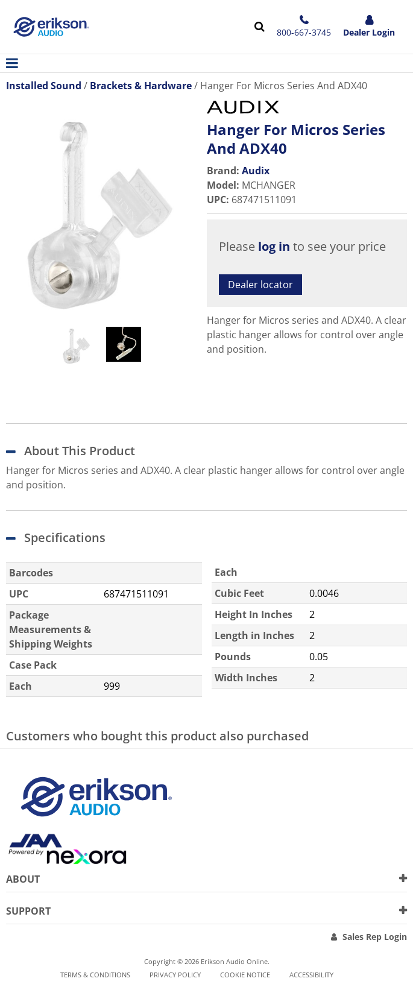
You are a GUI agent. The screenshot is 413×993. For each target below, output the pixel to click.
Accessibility (311, 974)
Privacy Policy (175, 974)
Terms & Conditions (95, 974)
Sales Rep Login (374, 936)
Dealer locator (260, 284)
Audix (256, 170)
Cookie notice (245, 974)
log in (274, 246)
